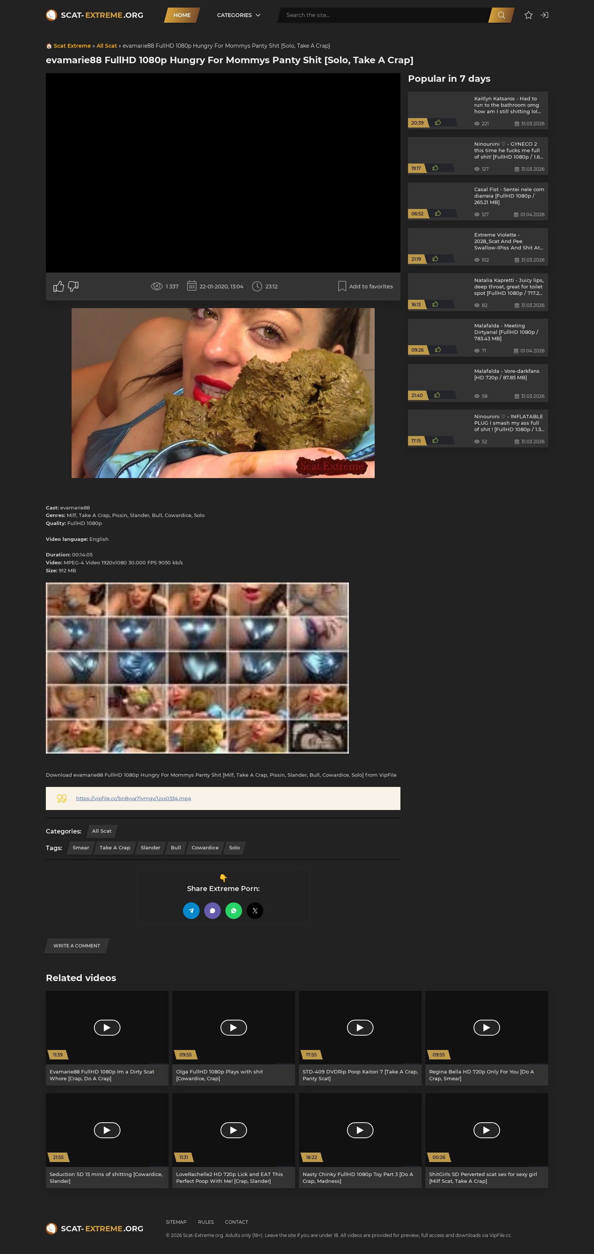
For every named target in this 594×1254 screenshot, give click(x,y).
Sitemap (176, 1222)
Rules (206, 1222)
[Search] (501, 15)
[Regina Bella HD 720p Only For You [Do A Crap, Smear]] (486, 1038)
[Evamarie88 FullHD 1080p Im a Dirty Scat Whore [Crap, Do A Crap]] (107, 1038)
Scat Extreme (72, 45)
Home (182, 15)
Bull (176, 847)
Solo (234, 847)
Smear (81, 847)
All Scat (107, 45)
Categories (234, 15)
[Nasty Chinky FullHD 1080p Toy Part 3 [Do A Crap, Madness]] (360, 1140)
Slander (150, 847)
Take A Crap (115, 847)
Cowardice (205, 847)
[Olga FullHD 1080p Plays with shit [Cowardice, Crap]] (233, 1038)
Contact (236, 1222)
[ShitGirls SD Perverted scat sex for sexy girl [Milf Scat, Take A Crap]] (486, 1140)
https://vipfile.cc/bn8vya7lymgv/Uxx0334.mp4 (133, 798)
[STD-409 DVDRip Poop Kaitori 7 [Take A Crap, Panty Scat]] (360, 1038)
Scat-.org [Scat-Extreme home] (102, 15)
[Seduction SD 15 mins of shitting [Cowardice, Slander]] (107, 1140)
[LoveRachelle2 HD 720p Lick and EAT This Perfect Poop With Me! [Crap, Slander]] (233, 1140)
